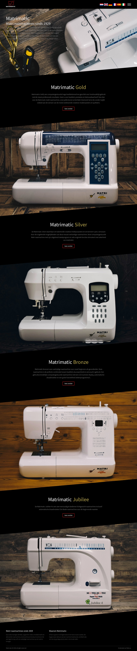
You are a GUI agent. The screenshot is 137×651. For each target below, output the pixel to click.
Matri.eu (129, 648)
